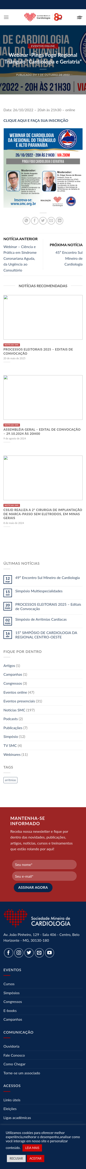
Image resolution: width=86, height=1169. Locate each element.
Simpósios (11, 993)
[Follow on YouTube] (49, 953)
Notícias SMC (14, 710)
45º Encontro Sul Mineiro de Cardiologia (69, 258)
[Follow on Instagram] (19, 953)
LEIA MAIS (32, 1148)
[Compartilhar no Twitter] (43, 221)
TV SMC (10, 745)
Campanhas (12, 674)
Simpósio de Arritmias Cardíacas (41, 619)
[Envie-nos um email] (39, 953)
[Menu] (6, 17)
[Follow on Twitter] (29, 953)
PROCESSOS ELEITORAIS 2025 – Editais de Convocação (48, 606)
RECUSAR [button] (16, 1158)
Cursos (8, 984)
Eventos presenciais (19, 701)
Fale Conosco (14, 1055)
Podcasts (10, 718)
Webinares (12, 754)
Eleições (10, 1108)
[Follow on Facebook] (8, 953)
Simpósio (10, 736)
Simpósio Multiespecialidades (39, 591)
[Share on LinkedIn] (59, 221)
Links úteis (11, 1100)
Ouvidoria (11, 1046)
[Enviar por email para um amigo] (51, 221)
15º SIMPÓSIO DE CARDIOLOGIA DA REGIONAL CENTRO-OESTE (46, 634)
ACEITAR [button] (36, 1158)
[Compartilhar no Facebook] (35, 221)
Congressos (12, 683)
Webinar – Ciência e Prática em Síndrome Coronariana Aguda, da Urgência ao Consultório (20, 258)
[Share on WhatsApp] (26, 221)
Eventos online (43, 45)
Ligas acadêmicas (17, 1117)
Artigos (9, 665)
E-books (10, 1010)
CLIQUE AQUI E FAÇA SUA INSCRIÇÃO (35, 120)
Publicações (12, 727)
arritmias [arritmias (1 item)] (10, 780)
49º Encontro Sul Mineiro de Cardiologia (47, 577)
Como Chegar (14, 1064)
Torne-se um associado (21, 1073)
